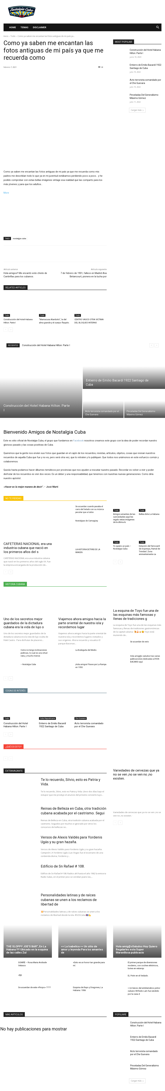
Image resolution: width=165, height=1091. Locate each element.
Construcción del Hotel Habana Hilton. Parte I (46, 345)
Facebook (78, 440)
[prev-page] (6, 330)
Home (12, 27)
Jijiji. (20, 975)
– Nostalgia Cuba (28, 664)
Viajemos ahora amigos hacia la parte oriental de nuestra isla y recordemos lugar (82, 623)
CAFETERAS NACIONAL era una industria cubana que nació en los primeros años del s (28, 548)
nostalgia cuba (19, 238)
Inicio (6, 36)
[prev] (151, 345)
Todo (12, 36)
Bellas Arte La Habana (149, 514)
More (6, 192)
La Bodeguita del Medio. (86, 650)
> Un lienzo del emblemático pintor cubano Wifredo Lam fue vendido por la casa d (144, 991)
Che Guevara (80, 718)
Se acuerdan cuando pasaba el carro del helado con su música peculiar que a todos (89, 509)
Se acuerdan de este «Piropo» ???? (34, 987)
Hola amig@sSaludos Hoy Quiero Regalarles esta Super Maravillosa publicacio (136, 949)
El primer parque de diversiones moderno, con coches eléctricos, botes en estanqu (143, 965)
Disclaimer (39, 27)
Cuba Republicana (47, 718)
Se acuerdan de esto (139, 642)
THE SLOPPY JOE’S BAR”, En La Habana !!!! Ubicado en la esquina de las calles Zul (27, 949)
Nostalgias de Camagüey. (86, 521)
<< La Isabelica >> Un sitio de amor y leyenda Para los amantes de (82, 949)
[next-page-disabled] (11, 759)
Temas (24, 27)
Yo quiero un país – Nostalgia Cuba (122, 547)
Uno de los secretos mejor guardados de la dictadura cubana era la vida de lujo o (24, 623)
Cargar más (137, 110)
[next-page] (11, 330)
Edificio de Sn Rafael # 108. (63, 866)
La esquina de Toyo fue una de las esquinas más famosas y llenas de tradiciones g (136, 615)
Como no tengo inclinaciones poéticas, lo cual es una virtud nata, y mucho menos (34, 653)
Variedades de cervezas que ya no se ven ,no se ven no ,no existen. (136, 774)
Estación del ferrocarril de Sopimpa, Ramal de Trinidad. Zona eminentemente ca (149, 550)
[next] (157, 345)
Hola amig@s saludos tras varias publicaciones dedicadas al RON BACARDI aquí (145, 659)
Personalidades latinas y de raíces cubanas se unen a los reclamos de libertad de (69, 899)
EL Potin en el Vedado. (138, 975)
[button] (157, 27)
